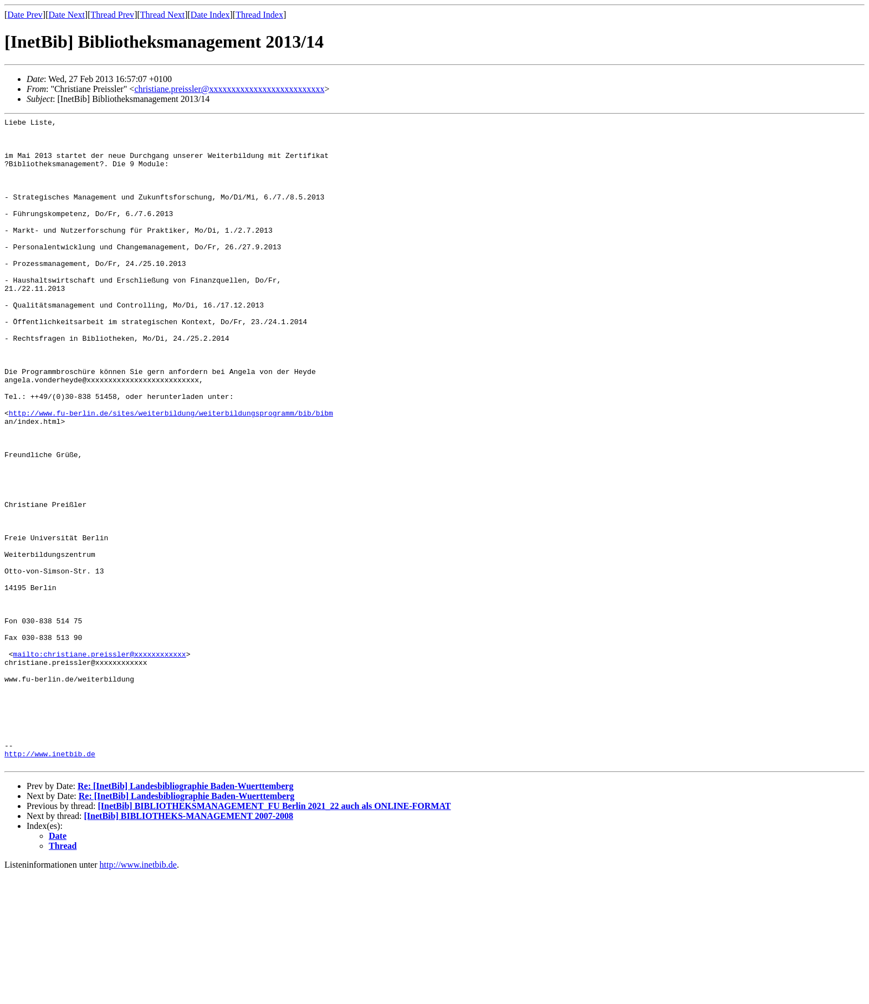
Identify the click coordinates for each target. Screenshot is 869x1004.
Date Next (67, 14)
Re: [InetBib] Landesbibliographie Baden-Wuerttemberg (185, 915)
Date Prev (25, 14)
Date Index (210, 14)
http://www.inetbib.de (49, 882)
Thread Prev (112, 14)
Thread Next (162, 14)
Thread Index (259, 14)
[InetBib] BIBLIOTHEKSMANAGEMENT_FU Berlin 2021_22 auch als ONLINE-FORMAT (274, 935)
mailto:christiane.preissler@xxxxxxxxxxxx (99, 762)
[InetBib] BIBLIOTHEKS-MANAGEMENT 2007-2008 (189, 945)
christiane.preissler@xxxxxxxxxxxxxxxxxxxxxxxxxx (229, 89)
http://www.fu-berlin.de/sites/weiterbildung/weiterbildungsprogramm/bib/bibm (171, 473)
